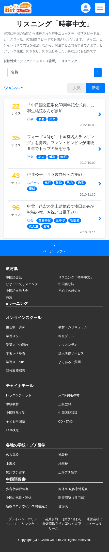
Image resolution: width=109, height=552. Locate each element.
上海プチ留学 (68, 472)
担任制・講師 (15, 327)
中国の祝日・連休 (18, 497)
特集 (9, 297)
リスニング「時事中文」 (75, 277)
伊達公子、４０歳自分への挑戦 (54, 174)
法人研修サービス (71, 353)
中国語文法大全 (17, 291)
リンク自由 (30, 524)
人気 (77, 88)
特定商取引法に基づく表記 (62, 524)
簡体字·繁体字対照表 (73, 489)
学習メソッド (15, 336)
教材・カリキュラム (72, 327)
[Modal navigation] (100, 8)
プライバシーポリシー (24, 519)
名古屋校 (12, 455)
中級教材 (12, 404)
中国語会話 (14, 277)
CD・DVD (65, 421)
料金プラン (66, 336)
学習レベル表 (15, 353)
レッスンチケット (18, 395)
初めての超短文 (69, 291)
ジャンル (12, 88)
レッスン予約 (68, 345)
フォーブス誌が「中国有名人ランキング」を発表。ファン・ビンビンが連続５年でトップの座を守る (60, 143)
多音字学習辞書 (17, 489)
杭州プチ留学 (15, 472)
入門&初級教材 (69, 395)
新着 (96, 88)
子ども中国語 (15, 421)
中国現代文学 (15, 413)
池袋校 (63, 455)
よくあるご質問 (69, 362)
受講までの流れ (17, 345)
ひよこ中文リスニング (22, 284)
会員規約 (51, 519)
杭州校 (63, 463)
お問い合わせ (72, 519)
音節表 (63, 506)
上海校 (11, 463)
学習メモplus (15, 362)
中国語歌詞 (66, 284)
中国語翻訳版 (68, 413)
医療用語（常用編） (72, 497)
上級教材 (64, 404)
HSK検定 (12, 430)
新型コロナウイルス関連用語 (26, 506)
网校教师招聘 (15, 370)
